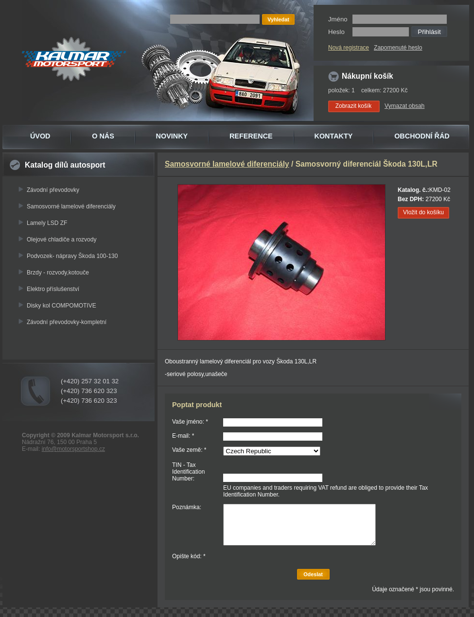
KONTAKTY (334, 136)
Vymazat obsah (404, 106)
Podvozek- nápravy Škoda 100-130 (72, 256)
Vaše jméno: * (190, 421)
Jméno (338, 19)
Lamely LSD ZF (47, 223)
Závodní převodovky (53, 190)
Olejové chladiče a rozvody (61, 239)
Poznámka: (186, 507)
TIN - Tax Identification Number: (188, 472)
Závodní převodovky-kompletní (66, 322)
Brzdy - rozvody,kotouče (58, 272)
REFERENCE (251, 136)
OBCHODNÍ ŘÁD (422, 136)
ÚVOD (40, 136)
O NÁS (103, 136)
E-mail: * (183, 435)
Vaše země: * (189, 449)
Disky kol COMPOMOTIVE (61, 305)
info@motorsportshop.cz (73, 449)
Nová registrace (348, 47)
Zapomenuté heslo (398, 47)
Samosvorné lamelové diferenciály (71, 206)
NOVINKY (172, 136)
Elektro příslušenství (53, 289)
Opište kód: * (189, 556)
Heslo (336, 31)
